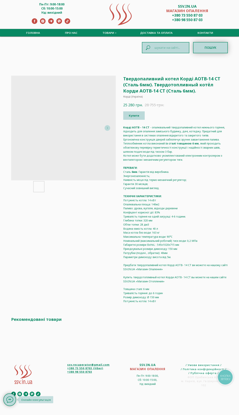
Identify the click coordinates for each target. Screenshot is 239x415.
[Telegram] (51, 22)
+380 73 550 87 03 (187, 15)
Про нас (71, 33)
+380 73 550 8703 (79, 368)
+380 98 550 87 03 (187, 19)
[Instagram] (43, 22)
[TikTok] (67, 22)
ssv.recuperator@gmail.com (88, 364)
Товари (108, 33)
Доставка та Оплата (156, 33)
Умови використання (203, 365)
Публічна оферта (203, 373)
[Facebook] (34, 22)
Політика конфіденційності (203, 369)
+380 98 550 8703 (79, 372)
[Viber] (59, 22)
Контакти (205, 33)
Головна (33, 33)
